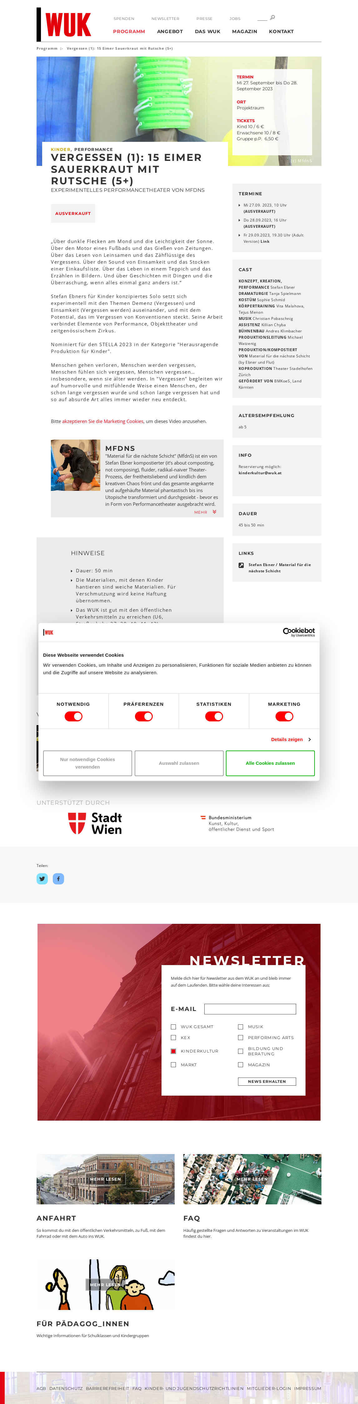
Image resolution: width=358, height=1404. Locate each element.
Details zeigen (287, 739)
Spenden (124, 18)
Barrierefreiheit (107, 1388)
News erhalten (267, 1081)
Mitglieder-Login (269, 1388)
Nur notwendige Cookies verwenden (87, 763)
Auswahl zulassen (179, 763)
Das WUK (208, 31)
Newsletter (166, 18)
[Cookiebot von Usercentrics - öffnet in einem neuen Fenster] (287, 632)
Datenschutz (66, 1388)
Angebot (170, 31)
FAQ (192, 1218)
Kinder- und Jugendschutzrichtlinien (194, 1388)
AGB (41, 1388)
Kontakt (281, 31)
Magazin (244, 31)
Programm (129, 31)
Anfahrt (57, 1218)
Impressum (307, 1388)
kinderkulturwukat (260, 472)
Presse (204, 18)
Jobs (235, 18)
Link (265, 241)
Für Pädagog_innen (83, 1324)
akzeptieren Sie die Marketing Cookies (102, 421)
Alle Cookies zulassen (270, 763)
